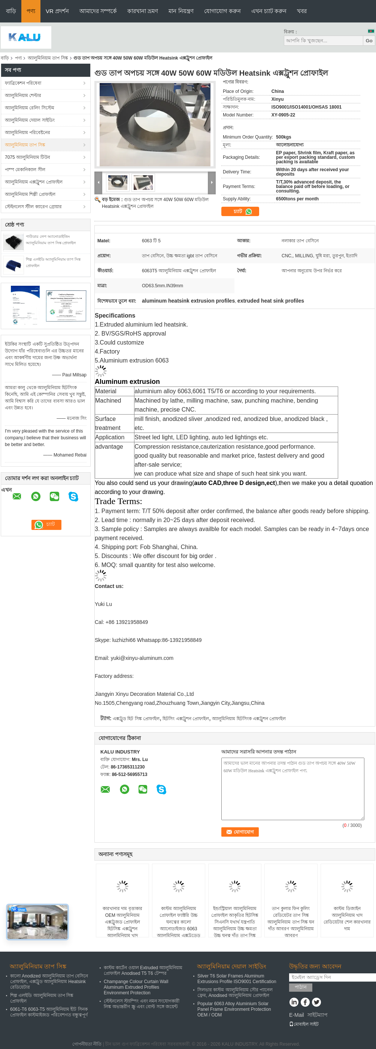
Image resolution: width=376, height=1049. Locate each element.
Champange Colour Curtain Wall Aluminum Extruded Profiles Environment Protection (136, 987)
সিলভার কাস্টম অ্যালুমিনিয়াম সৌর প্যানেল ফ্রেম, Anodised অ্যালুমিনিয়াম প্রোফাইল (235, 992)
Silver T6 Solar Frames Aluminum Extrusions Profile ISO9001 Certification (236, 978)
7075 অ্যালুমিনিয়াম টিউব (27, 157)
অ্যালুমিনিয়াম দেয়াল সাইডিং (30, 120)
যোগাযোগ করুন (222, 11)
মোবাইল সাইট (304, 1024)
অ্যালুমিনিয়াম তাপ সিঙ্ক (48, 58)
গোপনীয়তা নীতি (86, 1044)
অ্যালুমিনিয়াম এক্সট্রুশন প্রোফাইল (34, 182)
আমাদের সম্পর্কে (98, 11)
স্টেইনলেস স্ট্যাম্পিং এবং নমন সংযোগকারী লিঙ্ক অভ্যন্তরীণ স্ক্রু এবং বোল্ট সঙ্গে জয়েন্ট (141, 1003)
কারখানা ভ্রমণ (142, 11)
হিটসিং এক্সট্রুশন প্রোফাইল (186, 718)
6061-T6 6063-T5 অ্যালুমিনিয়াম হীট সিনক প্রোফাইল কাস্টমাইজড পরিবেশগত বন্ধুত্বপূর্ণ (49, 1012)
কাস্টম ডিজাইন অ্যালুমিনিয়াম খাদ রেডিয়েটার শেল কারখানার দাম (347, 918)
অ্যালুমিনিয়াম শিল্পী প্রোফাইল (30, 194)
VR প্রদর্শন (57, 11)
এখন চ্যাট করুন (268, 11)
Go (369, 40)
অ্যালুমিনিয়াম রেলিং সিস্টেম (29, 107)
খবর (302, 11)
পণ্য (31, 11)
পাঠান (301, 987)
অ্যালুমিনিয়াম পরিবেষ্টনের (27, 132)
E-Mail (296, 1015)
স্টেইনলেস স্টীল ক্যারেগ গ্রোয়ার (33, 206)
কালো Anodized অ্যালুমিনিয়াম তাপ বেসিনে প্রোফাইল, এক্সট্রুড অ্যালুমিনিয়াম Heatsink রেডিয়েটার (49, 981)
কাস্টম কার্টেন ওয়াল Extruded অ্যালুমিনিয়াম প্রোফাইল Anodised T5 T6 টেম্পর (143, 970)
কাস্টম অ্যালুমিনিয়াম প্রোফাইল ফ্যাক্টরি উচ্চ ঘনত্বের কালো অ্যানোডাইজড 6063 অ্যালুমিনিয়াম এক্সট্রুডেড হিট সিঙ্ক (178, 925)
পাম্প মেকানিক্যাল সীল (25, 169)
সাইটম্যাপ (317, 1015)
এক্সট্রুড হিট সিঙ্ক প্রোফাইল (136, 718)
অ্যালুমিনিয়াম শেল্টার (23, 95)
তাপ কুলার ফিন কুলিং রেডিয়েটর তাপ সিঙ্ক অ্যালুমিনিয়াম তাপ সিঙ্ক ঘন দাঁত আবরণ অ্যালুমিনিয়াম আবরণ (290, 922)
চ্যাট (243, 211)
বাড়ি (11, 11)
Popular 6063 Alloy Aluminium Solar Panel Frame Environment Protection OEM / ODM (234, 1009)
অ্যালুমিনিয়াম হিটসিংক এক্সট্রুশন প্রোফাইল (249, 718)
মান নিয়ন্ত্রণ (181, 11)
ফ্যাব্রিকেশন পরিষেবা (23, 83)
